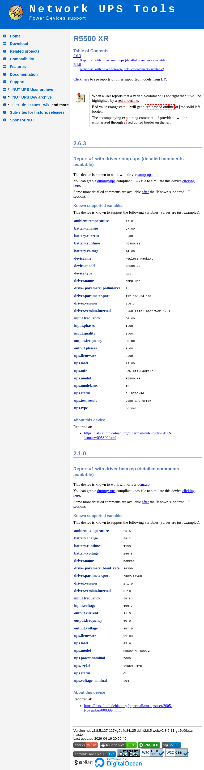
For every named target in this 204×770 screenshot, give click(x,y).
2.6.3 (77, 56)
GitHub (18, 105)
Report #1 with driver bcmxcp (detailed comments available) (122, 69)
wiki (46, 105)
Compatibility (22, 59)
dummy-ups (106, 181)
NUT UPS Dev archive (32, 97)
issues (34, 105)
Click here (81, 79)
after (145, 192)
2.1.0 (77, 64)
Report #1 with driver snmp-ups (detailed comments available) (123, 60)
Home (15, 36)
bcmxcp (144, 484)
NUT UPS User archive (32, 89)
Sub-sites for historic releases (37, 112)
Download (19, 43)
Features (18, 67)
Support (17, 82)
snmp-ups (145, 174)
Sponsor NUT (22, 120)
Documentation (24, 74)
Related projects (25, 51)
